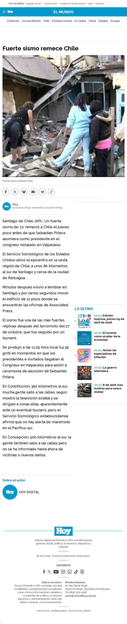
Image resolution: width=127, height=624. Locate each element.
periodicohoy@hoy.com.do (80, 595)
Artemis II (100, 3)
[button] (3, 11)
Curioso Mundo (31, 20)
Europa (115, 20)
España (103, 20)
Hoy (15, 204)
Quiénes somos (59, 611)
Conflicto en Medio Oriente (72, 3)
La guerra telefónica (105, 369)
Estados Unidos (62, 20)
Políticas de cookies (79, 611)
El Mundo (63, 12)
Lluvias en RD (50, 3)
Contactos (43, 611)
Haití (90, 3)
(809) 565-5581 (78, 592)
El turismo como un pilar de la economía (107, 336)
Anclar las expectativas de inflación (105, 354)
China (92, 20)
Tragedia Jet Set (33, 3)
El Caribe (80, 20)
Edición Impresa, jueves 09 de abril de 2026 (109, 319)
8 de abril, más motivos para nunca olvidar (108, 388)
